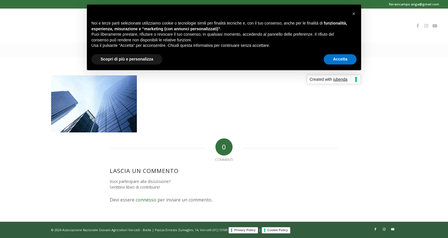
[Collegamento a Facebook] (417, 25)
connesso (146, 200)
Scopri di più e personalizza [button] (127, 59)
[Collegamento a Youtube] (435, 25)
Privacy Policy (245, 230)
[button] (353, 13)
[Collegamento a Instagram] (426, 25)
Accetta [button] (340, 59)
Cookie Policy (277, 230)
